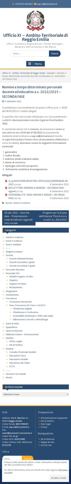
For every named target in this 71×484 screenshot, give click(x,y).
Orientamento (12, 294)
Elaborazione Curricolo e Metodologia (30, 319)
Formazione (11, 298)
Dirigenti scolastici (14, 251)
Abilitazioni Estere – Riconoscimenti (22, 334)
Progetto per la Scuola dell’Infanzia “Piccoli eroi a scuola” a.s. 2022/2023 (53, 216)
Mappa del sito (47, 442)
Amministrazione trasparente (54, 418)
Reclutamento (15, 287)
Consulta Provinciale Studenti (22, 352)
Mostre (9, 377)
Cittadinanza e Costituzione (25, 312)
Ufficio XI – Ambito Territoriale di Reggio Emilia (35, 37)
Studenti (9, 348)
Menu (35, 63)
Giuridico (10, 338)
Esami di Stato (12, 323)
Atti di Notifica (15, 344)
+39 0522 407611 (23, 4)
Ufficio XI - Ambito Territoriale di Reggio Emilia (23, 73)
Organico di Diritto (17, 283)
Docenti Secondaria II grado (22, 265)
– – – (8, 248)
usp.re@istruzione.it (47, 4)
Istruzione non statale (16, 374)
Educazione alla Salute (19, 362)
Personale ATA (12, 273)
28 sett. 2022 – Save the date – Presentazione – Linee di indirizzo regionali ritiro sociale (18, 218)
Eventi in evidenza (14, 240)
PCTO (12, 366)
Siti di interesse (48, 439)
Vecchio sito (46, 445)
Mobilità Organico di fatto (21, 276)
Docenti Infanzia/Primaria (21, 258)
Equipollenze (11, 327)
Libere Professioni (14, 330)
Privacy (44, 427)
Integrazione (11, 291)
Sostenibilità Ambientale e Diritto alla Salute (33, 315)
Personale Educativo (15, 269)
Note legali (46, 424)
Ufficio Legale (15, 341)
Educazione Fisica (17, 355)
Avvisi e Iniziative (13, 244)
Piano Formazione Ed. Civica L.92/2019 (27, 305)
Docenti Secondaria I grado (22, 262)
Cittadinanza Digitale (22, 308)
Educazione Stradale (18, 359)
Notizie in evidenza (21, 203)
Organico (13, 280)
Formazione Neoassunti (20, 301)
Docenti (51, 73)
